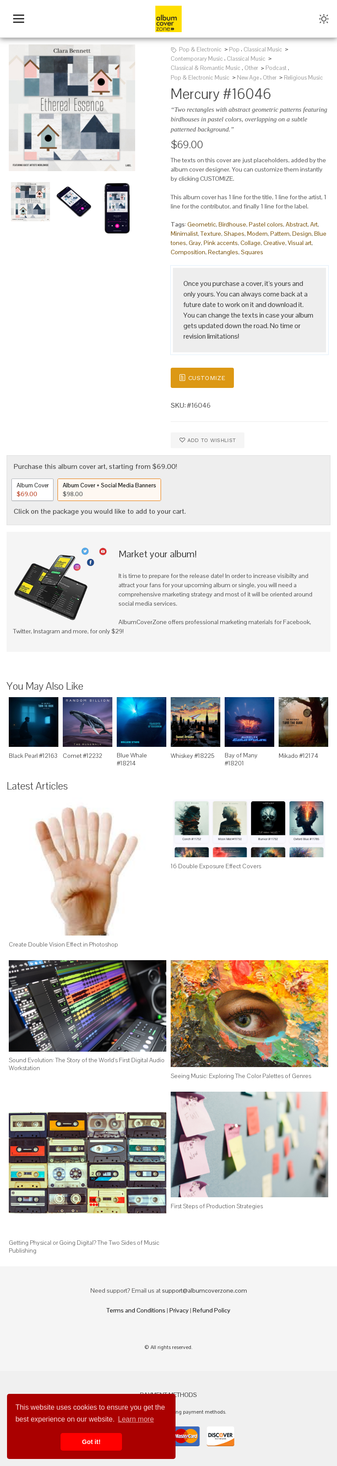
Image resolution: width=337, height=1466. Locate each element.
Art (314, 224)
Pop (234, 49)
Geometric (201, 224)
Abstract (297, 224)
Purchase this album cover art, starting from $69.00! (95, 466)
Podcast (276, 68)
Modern (257, 234)
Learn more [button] (136, 1419)
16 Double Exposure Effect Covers (216, 866)
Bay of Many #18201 (241, 759)
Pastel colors (266, 224)
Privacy (179, 1310)
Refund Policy (211, 1310)
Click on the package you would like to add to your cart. (100, 511)
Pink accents (221, 243)
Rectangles (223, 252)
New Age (248, 77)
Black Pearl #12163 (33, 756)
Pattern (280, 234)
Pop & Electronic (200, 49)
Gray (195, 243)
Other (251, 68)
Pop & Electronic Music (200, 77)
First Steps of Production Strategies (217, 1206)
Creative (274, 243)
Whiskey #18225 (193, 756)
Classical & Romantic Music (205, 68)
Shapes (234, 234)
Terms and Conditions (136, 1310)
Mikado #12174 (298, 756)
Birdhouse (232, 224)
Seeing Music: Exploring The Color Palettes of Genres (241, 1076)
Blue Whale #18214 (132, 759)
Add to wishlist (207, 439)
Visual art (300, 243)
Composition (188, 252)
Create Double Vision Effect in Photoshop (63, 944)
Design (302, 234)
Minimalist (184, 234)
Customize (202, 377)
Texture (211, 234)
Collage (250, 243)
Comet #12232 (82, 756)
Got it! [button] (91, 1441)
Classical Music (263, 49)
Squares (252, 252)
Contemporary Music (197, 58)
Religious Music (303, 77)
